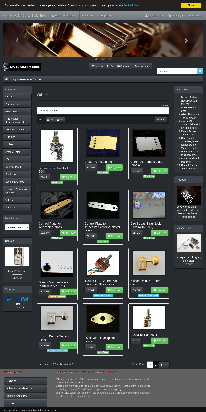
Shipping (11, 381)
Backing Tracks (13, 104)
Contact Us (13, 403)
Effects (9, 159)
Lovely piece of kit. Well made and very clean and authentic (187, 210)
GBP (87, 15)
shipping (79, 382)
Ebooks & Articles (14, 181)
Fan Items (10, 174)
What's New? (184, 228)
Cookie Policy (133, 5)
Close (191, 5)
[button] (18, 40)
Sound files (11, 207)
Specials (9, 241)
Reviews (181, 180)
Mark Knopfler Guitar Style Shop (24, 15)
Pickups (10, 137)
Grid (60, 120)
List (50, 120)
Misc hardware (13, 166)
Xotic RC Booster (17, 271)
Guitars (9, 96)
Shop (14, 79)
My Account (142, 66)
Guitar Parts (25, 79)
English (104, 15)
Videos (9, 200)
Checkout (195, 15)
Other (38, 79)
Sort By (161, 120)
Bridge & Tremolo (15, 129)
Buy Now (68, 177)
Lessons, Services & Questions (16, 191)
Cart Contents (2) (102, 66)
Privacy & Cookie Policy (19, 388)
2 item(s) (175, 15)
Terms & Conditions (17, 396)
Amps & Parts (12, 152)
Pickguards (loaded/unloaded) (15, 120)
